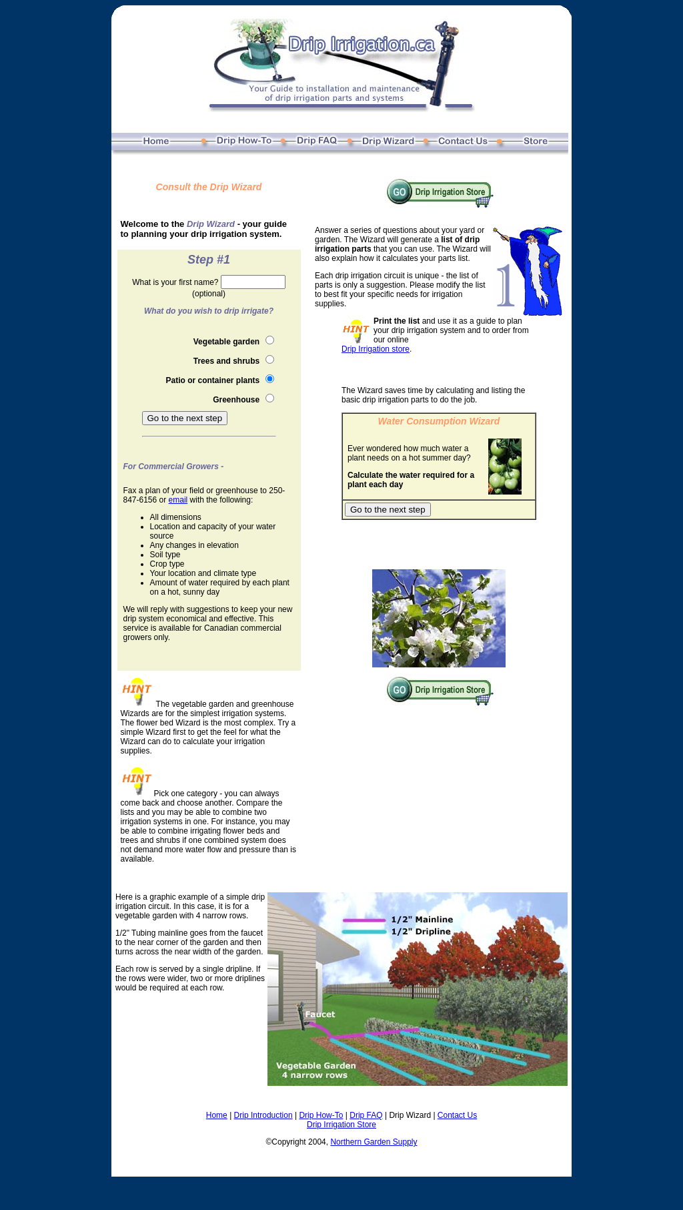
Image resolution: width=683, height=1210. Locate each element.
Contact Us (457, 1115)
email (178, 500)
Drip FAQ (366, 1115)
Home (216, 1115)
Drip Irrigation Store (341, 1124)
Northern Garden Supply (373, 1142)
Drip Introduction (263, 1115)
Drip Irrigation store (376, 349)
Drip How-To (321, 1115)
